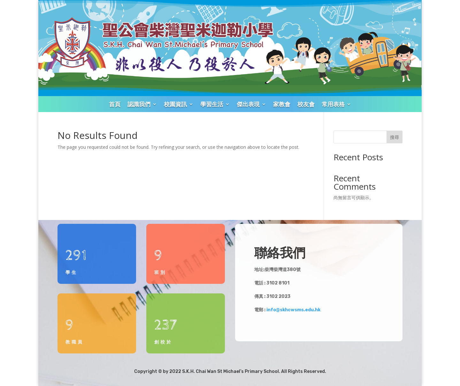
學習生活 (211, 104)
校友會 (306, 104)
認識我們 (138, 104)
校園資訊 (175, 104)
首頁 (114, 104)
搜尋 (394, 137)
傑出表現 (248, 104)
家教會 (281, 104)
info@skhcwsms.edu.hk (293, 310)
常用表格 (333, 104)
